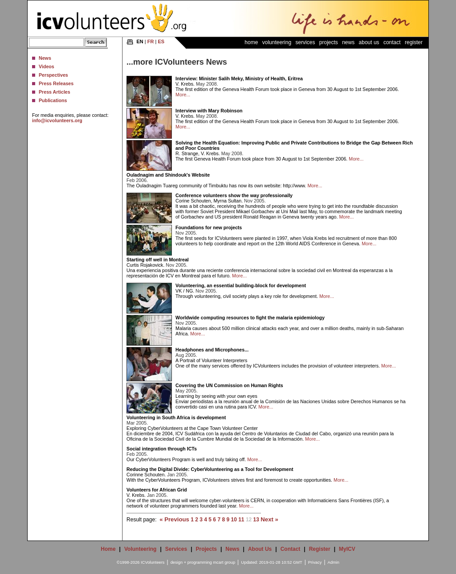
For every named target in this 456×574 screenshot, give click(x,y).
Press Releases (56, 83)
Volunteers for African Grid (156, 489)
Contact (392, 42)
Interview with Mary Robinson (208, 110)
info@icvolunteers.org (57, 120)
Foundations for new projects (208, 227)
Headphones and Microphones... (211, 349)
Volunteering (276, 42)
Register (414, 42)
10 (233, 519)
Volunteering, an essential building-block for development (240, 285)
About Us (369, 42)
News (45, 58)
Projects (328, 42)
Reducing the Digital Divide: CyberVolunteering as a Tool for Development (209, 469)
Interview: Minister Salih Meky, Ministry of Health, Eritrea (239, 78)
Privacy (315, 562)
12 (249, 519)
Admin (333, 562)
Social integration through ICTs (161, 448)
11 (241, 519)
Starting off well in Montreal (157, 259)
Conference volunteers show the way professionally (234, 195)
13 (256, 519)
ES (161, 41)
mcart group (224, 562)
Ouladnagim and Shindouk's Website (168, 175)
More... (182, 94)
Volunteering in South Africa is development (176, 417)
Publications (53, 100)
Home (251, 42)
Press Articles (54, 92)
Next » (269, 519)
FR (150, 41)
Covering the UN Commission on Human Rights (229, 385)
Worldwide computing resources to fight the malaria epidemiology (250, 317)
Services (305, 42)
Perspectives (53, 75)
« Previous (174, 519)
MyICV (347, 549)
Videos (46, 66)
